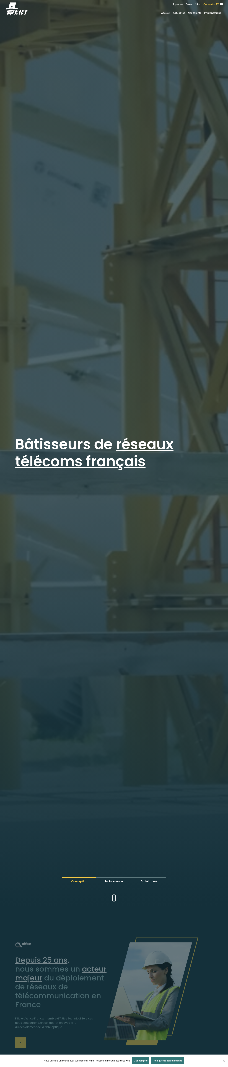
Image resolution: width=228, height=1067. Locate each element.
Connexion (209, 4)
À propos (178, 4)
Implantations (212, 13)
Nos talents (194, 13)
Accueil (165, 13)
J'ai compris (140, 1060)
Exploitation (149, 881)
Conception (79, 881)
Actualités (179, 13)
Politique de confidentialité (167, 1060)
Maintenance (114, 881)
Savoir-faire (193, 4)
